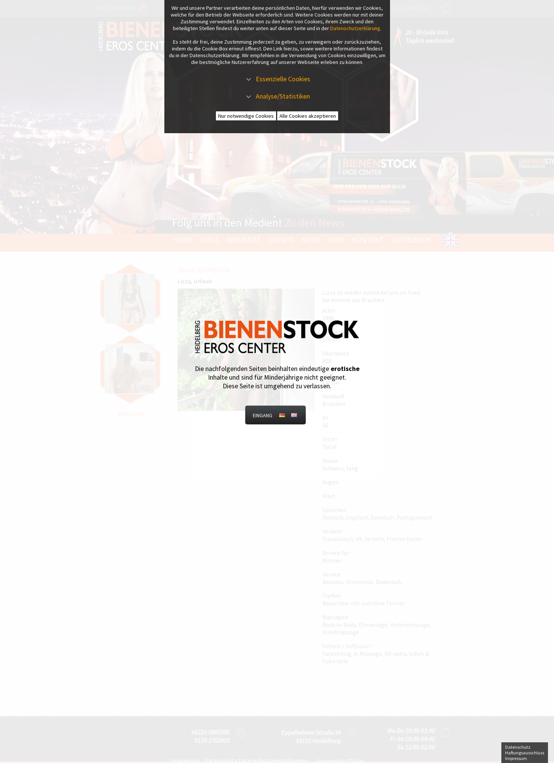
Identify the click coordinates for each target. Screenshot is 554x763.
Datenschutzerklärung (355, 28)
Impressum (516, 758)
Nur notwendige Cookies (246, 115)
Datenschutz (517, 747)
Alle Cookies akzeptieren (307, 115)
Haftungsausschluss (524, 752)
